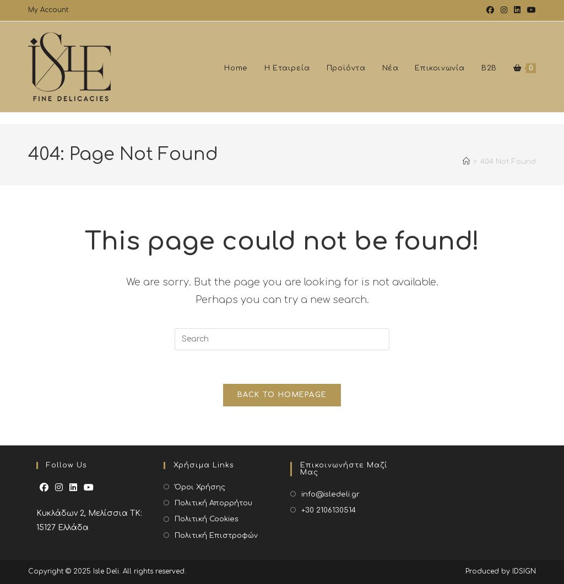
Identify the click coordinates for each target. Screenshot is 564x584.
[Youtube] (89, 488)
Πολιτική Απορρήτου (213, 503)
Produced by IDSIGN (500, 571)
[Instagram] (59, 488)
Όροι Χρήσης (200, 487)
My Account (48, 10)
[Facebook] (44, 488)
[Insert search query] (282, 339)
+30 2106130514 (328, 510)
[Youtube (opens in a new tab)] (530, 10)
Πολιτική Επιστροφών (216, 535)
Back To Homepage (282, 395)
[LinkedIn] (73, 488)
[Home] (466, 167)
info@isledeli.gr (330, 494)
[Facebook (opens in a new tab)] (490, 10)
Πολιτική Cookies (206, 519)
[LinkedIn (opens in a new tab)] (517, 10)
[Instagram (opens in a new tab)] (504, 10)
